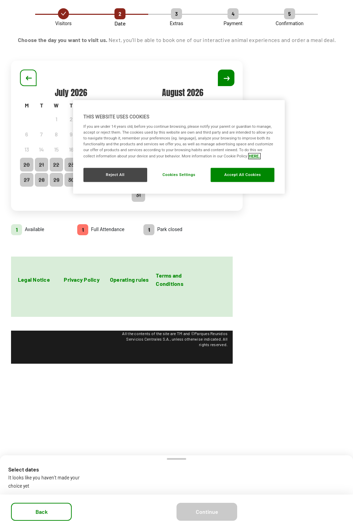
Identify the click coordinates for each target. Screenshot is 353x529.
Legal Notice (34, 279)
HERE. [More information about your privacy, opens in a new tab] (254, 156)
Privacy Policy (81, 279)
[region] (179, 147)
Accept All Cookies (242, 174)
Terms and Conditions (169, 279)
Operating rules (129, 279)
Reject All (115, 174)
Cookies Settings (178, 174)
